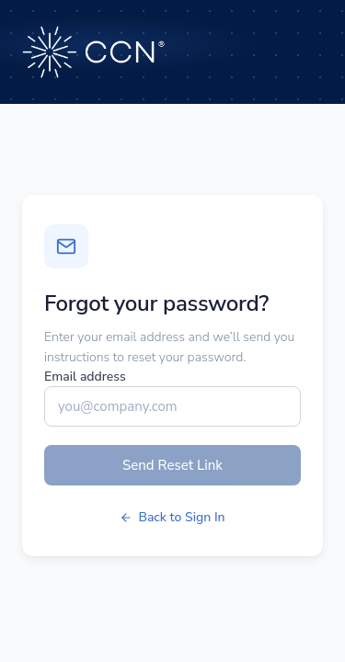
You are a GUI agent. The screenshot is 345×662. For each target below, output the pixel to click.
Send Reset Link (172, 465)
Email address (85, 376)
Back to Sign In (172, 517)
